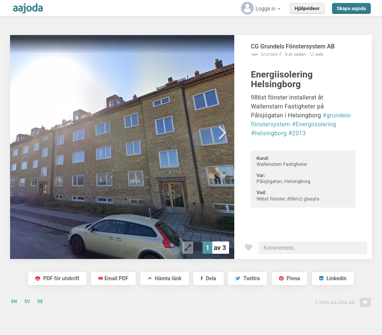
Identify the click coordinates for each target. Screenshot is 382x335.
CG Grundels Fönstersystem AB (293, 46)
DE (40, 301)
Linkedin (333, 278)
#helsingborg (268, 133)
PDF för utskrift (57, 278)
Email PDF (113, 278)
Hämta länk (165, 278)
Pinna (289, 278)
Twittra (247, 278)
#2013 (297, 133)
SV (27, 301)
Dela (208, 278)
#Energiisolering (314, 124)
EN (14, 301)
